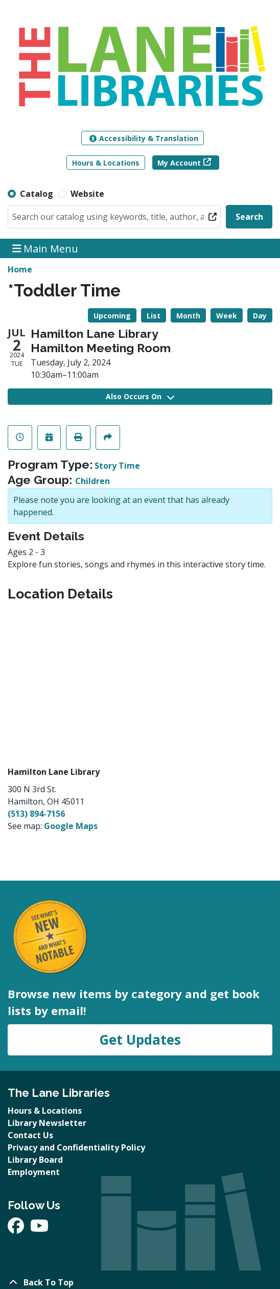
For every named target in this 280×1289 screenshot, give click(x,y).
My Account (179, 163)
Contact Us (30, 1135)
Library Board (35, 1159)
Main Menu (45, 248)
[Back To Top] (140, 1282)
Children (92, 481)
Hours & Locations (105, 163)
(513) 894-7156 (36, 813)
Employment (34, 1172)
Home (20, 269)
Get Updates (140, 1039)
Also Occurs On (140, 396)
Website (87, 193)
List (153, 315)
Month (188, 315)
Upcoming (112, 315)
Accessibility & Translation (143, 138)
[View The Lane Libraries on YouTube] (39, 1228)
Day (260, 315)
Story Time (117, 465)
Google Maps (71, 826)
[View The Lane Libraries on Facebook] (17, 1228)
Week (226, 315)
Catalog (36, 193)
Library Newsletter (47, 1123)
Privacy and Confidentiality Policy (76, 1147)
